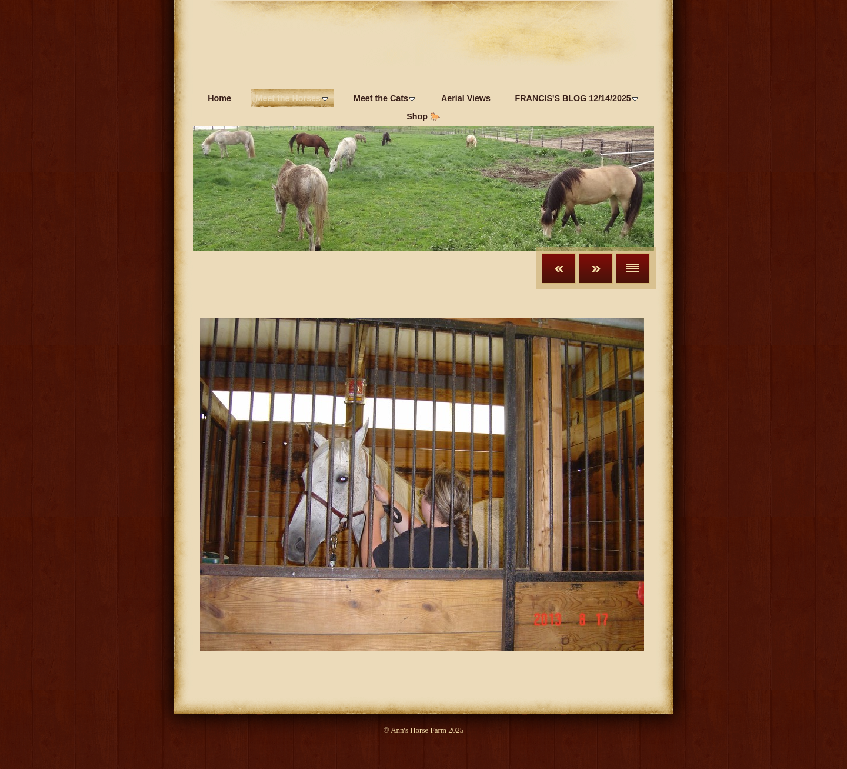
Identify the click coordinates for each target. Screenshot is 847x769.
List (632, 268)
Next (595, 268)
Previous (558, 268)
